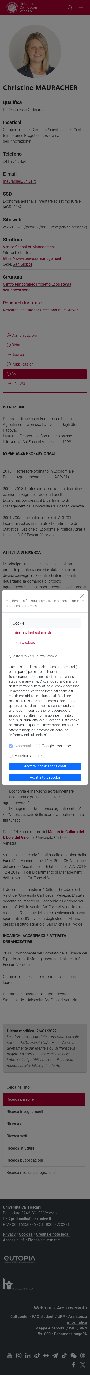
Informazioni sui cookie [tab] (32, 633)
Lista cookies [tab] (24, 642)
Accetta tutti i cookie (45, 777)
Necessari (23, 746)
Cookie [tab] (18, 623)
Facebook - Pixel (28, 755)
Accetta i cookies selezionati (45, 766)
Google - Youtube (56, 746)
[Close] (82, 595)
